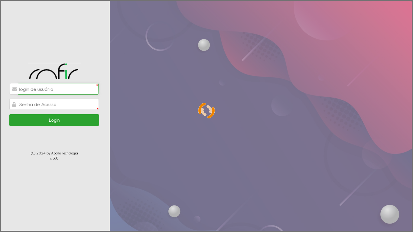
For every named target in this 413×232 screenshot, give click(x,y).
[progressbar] (206, 116)
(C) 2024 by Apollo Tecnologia (54, 145)
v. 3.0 (54, 150)
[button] (54, 114)
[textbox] (57, 84)
